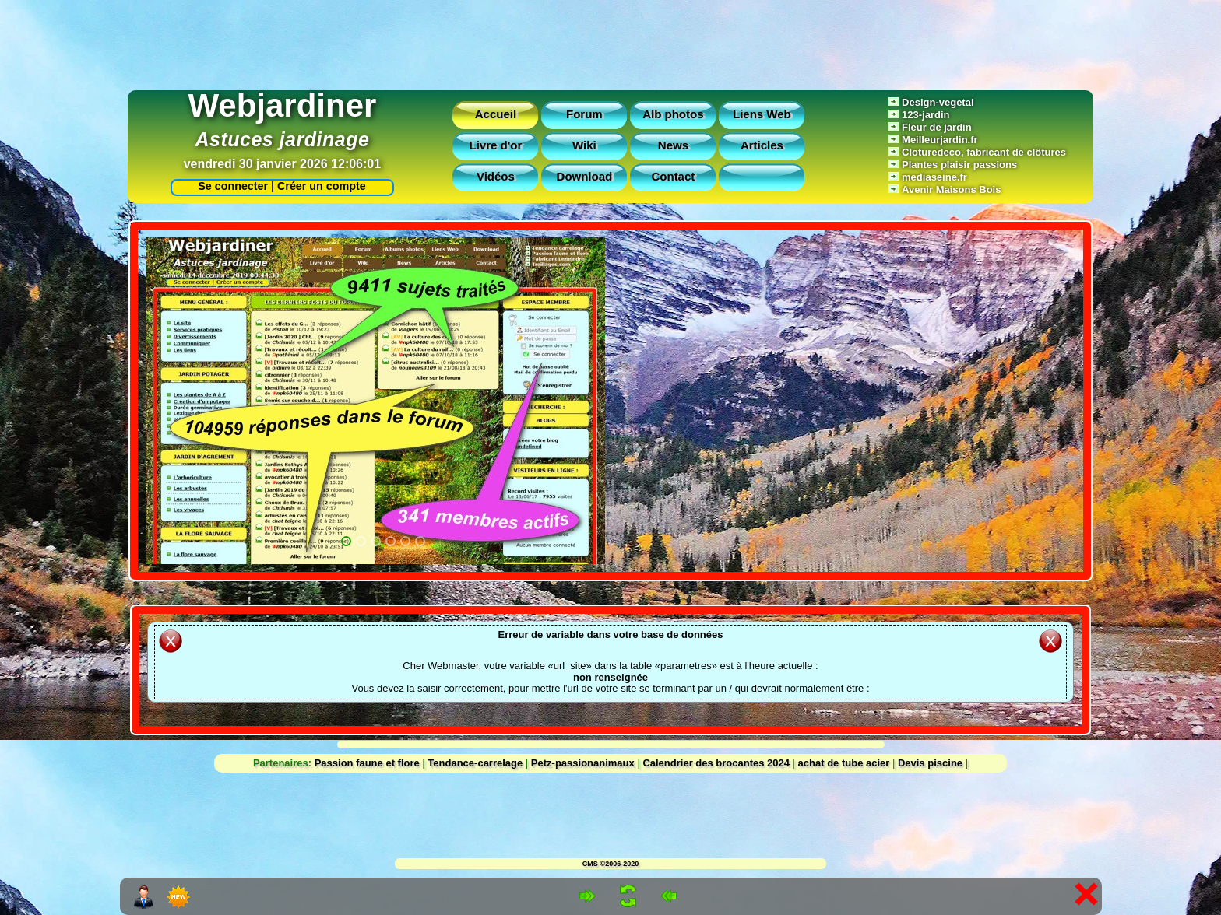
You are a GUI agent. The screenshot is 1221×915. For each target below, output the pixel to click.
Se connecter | (232, 186)
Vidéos (496, 176)
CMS (590, 864)
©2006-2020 (619, 864)
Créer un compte (321, 186)
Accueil (495, 114)
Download (585, 176)
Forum (584, 114)
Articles (762, 145)
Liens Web (762, 114)
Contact (673, 176)
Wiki (584, 145)
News (673, 145)
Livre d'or (496, 145)
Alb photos (672, 114)
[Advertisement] (610, 41)
